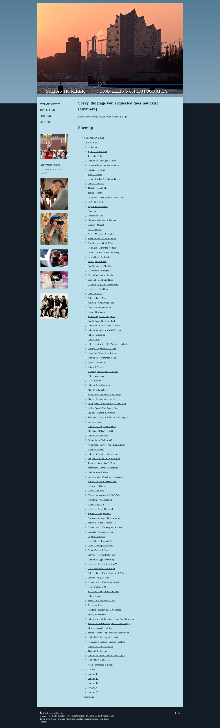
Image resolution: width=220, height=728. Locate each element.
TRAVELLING (91, 142)
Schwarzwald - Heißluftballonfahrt (104, 582)
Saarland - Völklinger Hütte (100, 280)
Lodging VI (93, 692)
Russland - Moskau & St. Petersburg (104, 610)
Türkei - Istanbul (95, 193)
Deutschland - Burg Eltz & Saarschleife (106, 197)
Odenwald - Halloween (98, 486)
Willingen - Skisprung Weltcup (102, 248)
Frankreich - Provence (98, 435)
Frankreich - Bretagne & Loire (102, 160)
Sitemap (59, 713)
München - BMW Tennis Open (102, 431)
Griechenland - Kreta (97, 298)
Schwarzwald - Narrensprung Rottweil (105, 527)
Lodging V (93, 687)
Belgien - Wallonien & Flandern (102, 220)
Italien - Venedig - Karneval (100, 646)
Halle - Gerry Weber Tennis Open (103, 408)
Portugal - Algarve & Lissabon (102, 348)
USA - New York (95, 202)
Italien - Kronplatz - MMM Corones (104, 330)
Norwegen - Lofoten (97, 261)
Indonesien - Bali (95, 215)
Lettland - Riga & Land (98, 577)
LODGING (89, 669)
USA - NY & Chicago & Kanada (103, 637)
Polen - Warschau (96, 376)
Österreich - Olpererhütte (99, 307)
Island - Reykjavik (96, 312)
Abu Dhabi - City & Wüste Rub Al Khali (106, 445)
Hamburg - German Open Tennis (103, 371)
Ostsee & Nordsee (96, 367)
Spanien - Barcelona (97, 362)
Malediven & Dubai (97, 390)
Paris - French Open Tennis (100, 275)
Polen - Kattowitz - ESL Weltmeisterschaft (107, 344)
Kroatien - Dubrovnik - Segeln (102, 353)
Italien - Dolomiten (96, 335)
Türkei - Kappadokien (98, 188)
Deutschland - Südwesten (99, 257)
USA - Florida (94, 380)
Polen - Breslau (95, 174)
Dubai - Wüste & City (98, 550)
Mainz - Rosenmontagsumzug (101, 399)
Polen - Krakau (95, 293)
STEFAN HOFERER (94, 138)
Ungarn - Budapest (96, 536)
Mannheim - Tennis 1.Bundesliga (103, 467)
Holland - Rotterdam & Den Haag (103, 252)
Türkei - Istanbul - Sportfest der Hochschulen (108, 632)
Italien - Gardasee (96, 183)
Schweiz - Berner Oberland (100, 509)
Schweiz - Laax (95, 422)
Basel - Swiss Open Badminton (102, 238)
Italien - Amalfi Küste (98, 472)
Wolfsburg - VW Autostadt (100, 500)
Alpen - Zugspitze (96, 504)
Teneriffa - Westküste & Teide (101, 463)
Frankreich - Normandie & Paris (102, 358)
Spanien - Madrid (96, 225)
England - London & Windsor (101, 413)
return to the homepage (116, 116)
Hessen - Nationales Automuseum (103, 165)
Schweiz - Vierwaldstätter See (101, 555)
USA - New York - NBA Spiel (101, 568)
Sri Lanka (92, 147)
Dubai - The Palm (96, 490)
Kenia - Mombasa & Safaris (100, 665)
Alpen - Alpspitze (96, 449)
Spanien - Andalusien (97, 151)
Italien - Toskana (95, 596)
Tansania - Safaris (96, 156)
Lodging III (93, 678)
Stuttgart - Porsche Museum (100, 532)
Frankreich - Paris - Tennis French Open (106, 655)
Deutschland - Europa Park (100, 541)
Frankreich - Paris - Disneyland (102, 481)
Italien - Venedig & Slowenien (102, 426)
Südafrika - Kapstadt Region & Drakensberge (108, 623)
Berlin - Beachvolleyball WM (101, 600)
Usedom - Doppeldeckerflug (101, 559)
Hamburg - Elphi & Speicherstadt (103, 284)
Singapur (92, 211)
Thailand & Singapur (97, 651)
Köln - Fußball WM (97, 587)
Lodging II (93, 674)
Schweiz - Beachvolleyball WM (102, 564)
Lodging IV (93, 683)
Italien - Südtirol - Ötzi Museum (102, 454)
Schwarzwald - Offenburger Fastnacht (105, 477)
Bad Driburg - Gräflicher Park (101, 321)
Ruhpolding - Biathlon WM (100, 440)
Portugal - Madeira (96, 170)
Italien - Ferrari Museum (99, 385)
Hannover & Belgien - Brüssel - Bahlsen (106, 642)
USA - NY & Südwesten (99, 660)
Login (177, 713)
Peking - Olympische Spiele (100, 545)
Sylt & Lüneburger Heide (99, 513)
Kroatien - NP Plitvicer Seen (101, 303)
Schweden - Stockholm (98, 289)
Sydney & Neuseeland (98, 614)
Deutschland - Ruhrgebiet (99, 270)
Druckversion (47, 713)
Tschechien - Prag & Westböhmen (103, 591)
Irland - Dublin (94, 229)
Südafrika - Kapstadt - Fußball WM (104, 495)
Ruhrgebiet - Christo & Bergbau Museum (107, 403)
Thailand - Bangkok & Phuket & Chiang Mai (108, 417)
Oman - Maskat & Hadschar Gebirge (104, 179)
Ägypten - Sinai (95, 605)
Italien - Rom (94, 339)
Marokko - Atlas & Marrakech (102, 522)
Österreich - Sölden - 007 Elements (104, 325)
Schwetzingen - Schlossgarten (101, 316)
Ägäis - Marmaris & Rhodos (101, 234)
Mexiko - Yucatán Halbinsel (100, 628)
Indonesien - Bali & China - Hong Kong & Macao (111, 619)
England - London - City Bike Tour (104, 458)
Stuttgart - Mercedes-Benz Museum (104, 518)
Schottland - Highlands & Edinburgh (104, 394)
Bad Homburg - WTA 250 (100, 266)
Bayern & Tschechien (97, 206)
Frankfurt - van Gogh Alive (100, 243)
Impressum (89, 697)
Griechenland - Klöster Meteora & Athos (106, 573)
